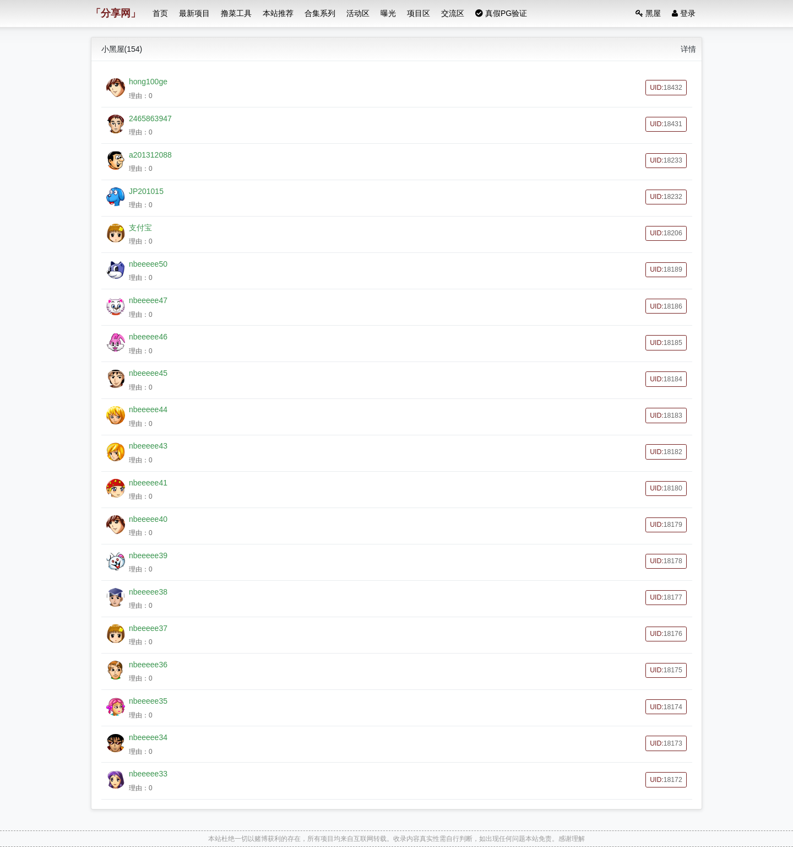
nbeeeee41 (148, 482)
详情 (688, 49)
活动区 (358, 13)
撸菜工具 (236, 13)
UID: (666, 87)
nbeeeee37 (148, 628)
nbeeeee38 (148, 591)
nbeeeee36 (148, 664)
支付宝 (140, 227)
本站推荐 (278, 13)
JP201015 (146, 191)
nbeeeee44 (148, 409)
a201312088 (150, 154)
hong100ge (148, 81)
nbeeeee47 (148, 300)
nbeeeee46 (148, 336)
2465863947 (150, 118)
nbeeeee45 (148, 373)
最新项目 (194, 13)
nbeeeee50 (148, 264)
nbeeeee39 (148, 555)
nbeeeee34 (148, 737)
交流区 (452, 13)
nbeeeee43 (148, 445)
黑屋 (648, 13)
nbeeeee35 (148, 701)
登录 (684, 13)
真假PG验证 (501, 13)
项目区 (418, 13)
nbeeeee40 (148, 519)
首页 (160, 13)
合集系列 (320, 13)
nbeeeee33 (148, 773)
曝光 (388, 13)
